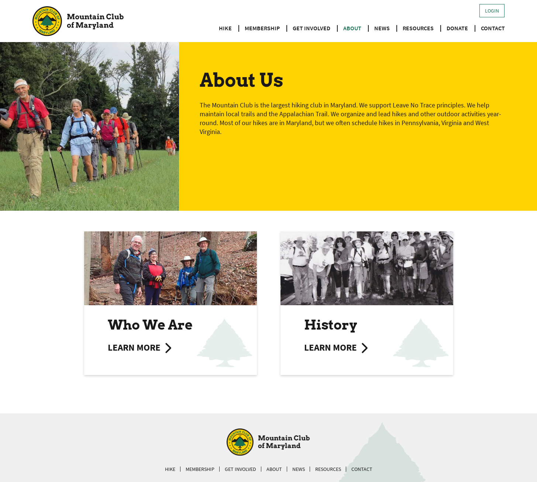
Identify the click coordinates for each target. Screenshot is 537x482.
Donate (457, 28)
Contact (493, 28)
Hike (225, 28)
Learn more (134, 347)
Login (492, 10)
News (382, 28)
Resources (418, 28)
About (352, 28)
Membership (262, 28)
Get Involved (311, 28)
